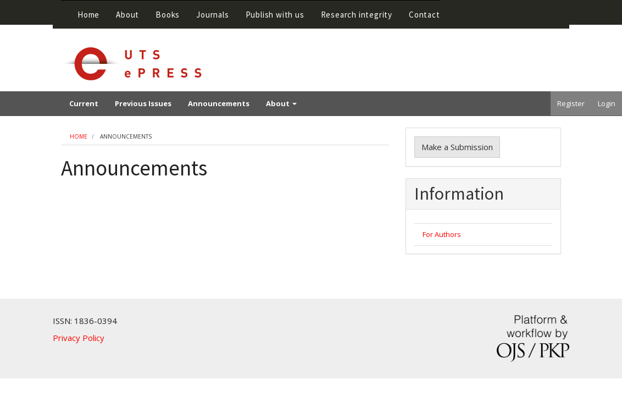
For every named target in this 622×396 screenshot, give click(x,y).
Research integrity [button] (356, 14)
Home (88, 14)
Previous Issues (143, 103)
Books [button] (168, 14)
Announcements (218, 103)
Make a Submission (457, 146)
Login (606, 103)
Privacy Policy (78, 337)
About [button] (127, 14)
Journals (212, 14)
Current (83, 103)
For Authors (442, 234)
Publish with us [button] (275, 14)
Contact (424, 14)
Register (571, 103)
